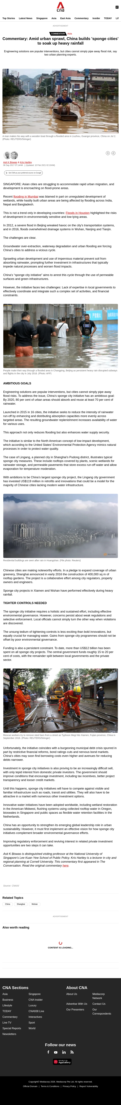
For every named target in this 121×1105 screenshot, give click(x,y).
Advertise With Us (76, 1003)
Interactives (35, 1017)
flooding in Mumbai (25, 196)
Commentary (81, 18)
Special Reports (11, 1028)
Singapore (42, 18)
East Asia (65, 18)
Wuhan (35, 904)
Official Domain (30, 1086)
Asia (53, 18)
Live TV (6, 1022)
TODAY (108, 18)
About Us (71, 994)
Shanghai (21, 904)
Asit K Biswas (10, 162)
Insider (96, 18)
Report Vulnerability (88, 1086)
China (7, 904)
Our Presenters (75, 1009)
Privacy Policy (69, 1086)
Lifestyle (7, 1005)
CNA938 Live (36, 1011)
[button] (23, 172)
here (66, 865)
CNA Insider (36, 999)
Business (7, 999)
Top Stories (8, 18)
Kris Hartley (26, 162)
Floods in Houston (78, 213)
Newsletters (9, 1034)
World (32, 1028)
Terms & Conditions (50, 1086)
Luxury (32, 1005)
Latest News (25, 18)
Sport (32, 1022)
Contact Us (98, 1003)
